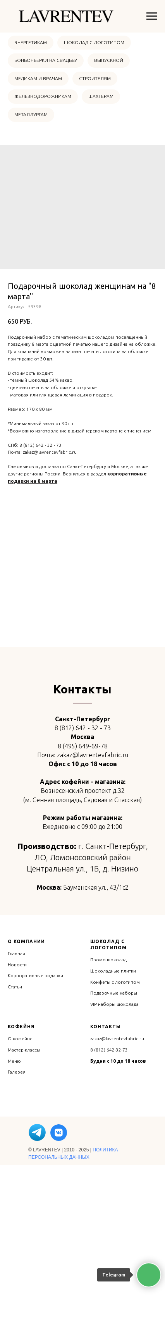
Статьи (15, 1147)
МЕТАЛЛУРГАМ (31, 114)
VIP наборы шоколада (114, 1164)
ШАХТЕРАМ (100, 96)
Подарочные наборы (113, 1153)
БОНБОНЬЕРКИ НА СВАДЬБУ (45, 60)
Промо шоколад (108, 1120)
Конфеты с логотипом (115, 1142)
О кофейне (20, 1199)
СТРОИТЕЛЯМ (95, 78)
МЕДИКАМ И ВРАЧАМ (38, 78)
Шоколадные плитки (113, 1131)
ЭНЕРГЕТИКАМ (30, 42)
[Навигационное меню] (151, 16)
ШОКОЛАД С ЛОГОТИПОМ (94, 42)
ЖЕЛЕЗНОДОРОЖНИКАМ (42, 96)
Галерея (17, 1232)
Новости (17, 1125)
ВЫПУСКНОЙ (108, 60)
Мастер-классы (24, 1210)
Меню (14, 1221)
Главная (16, 1114)
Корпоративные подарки (35, 1136)
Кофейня (21, 1187)
